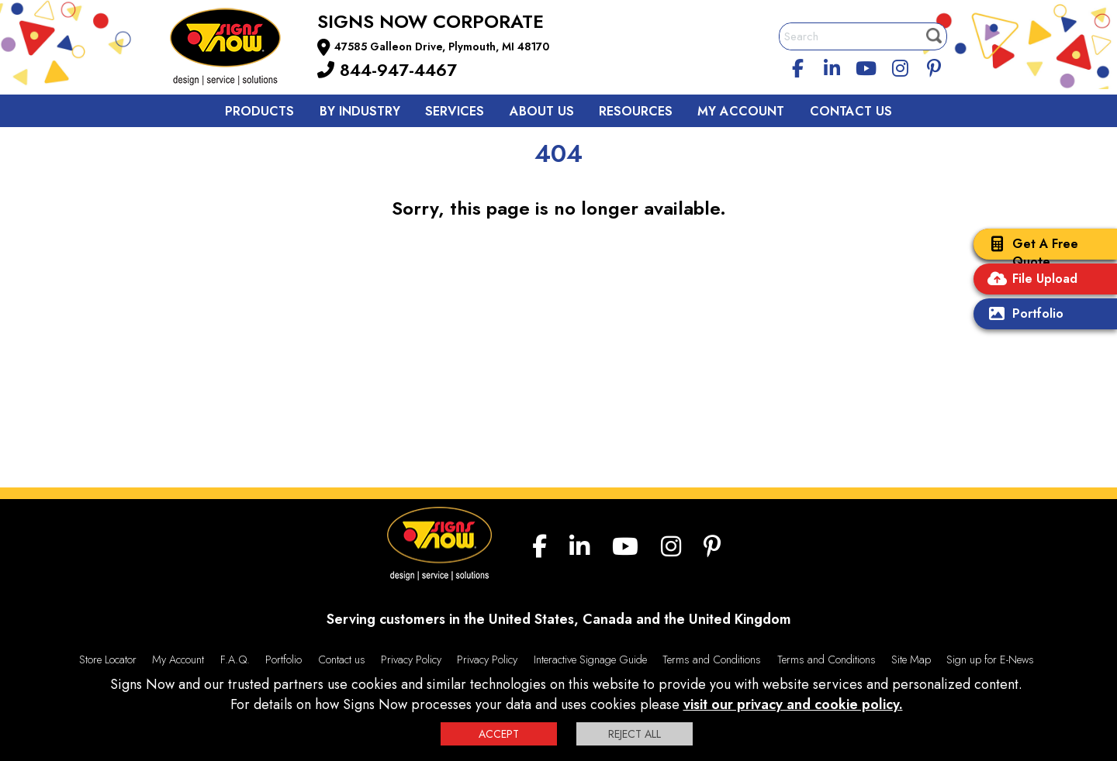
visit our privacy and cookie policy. (793, 704)
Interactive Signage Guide (590, 659)
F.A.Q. (235, 659)
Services (454, 111)
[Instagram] (900, 66)
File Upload (1029, 280)
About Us (542, 111)
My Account (740, 111)
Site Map (911, 659)
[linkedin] (832, 66)
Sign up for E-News (990, 659)
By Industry (360, 111)
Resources (636, 111)
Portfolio (1022, 315)
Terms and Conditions (711, 659)
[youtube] (866, 66)
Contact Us (851, 111)
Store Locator (108, 659)
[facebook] (798, 66)
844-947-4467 (387, 69)
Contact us (341, 659)
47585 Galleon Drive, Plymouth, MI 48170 (441, 46)
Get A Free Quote (1029, 252)
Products (259, 111)
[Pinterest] (934, 66)
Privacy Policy (411, 659)
